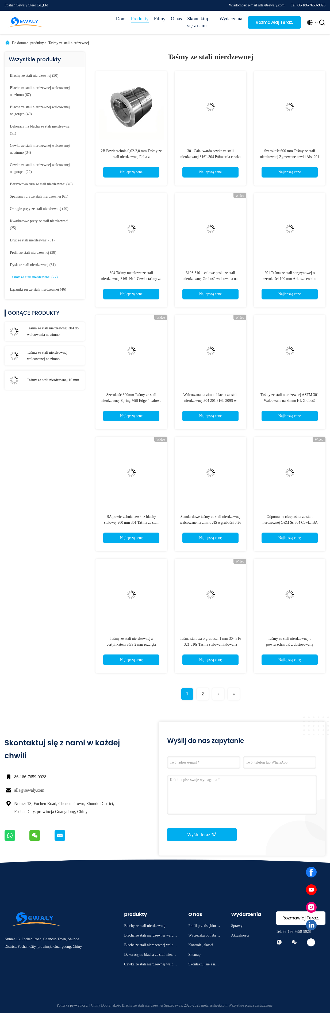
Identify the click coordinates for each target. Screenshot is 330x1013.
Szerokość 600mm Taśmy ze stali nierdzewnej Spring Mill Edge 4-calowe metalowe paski (131, 401)
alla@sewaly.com (29, 790)
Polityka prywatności (73, 1005)
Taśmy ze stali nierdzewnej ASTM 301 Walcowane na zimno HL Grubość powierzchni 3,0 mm (289, 401)
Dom (121, 18)
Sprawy (237, 926)
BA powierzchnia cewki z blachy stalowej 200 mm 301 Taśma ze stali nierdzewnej (131, 522)
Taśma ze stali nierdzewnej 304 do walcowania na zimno (53, 331)
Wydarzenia (230, 18)
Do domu (19, 43)
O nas (176, 18)
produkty (37, 43)
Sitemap (194, 955)
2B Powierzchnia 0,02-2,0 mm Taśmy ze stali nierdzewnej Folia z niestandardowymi (131, 157)
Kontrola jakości (200, 945)
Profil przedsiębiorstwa (203, 926)
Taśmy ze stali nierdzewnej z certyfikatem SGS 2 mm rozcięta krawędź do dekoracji (131, 644)
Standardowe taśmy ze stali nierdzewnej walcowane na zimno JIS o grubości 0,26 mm (210, 522)
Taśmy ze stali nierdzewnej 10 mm (53, 380)
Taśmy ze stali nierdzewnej (68, 43)
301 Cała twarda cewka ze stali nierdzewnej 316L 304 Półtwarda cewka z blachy (211, 157)
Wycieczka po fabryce (204, 936)
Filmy (160, 18)
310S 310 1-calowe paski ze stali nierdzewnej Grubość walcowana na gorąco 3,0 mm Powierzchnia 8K (210, 279)
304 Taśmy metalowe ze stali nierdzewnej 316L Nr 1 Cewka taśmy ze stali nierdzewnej (131, 279)
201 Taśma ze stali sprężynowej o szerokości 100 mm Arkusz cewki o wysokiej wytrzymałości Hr (289, 279)
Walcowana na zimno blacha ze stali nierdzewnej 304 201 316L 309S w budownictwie (210, 401)
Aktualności (240, 935)
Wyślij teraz (202, 834)
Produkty (140, 18)
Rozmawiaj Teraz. (274, 22)
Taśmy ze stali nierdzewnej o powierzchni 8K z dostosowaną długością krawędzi (289, 644)
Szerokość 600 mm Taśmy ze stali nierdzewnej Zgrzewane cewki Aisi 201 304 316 (289, 157)
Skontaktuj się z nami (197, 22)
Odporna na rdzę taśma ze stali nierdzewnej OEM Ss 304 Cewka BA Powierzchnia (290, 522)
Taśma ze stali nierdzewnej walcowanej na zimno (47, 355)
